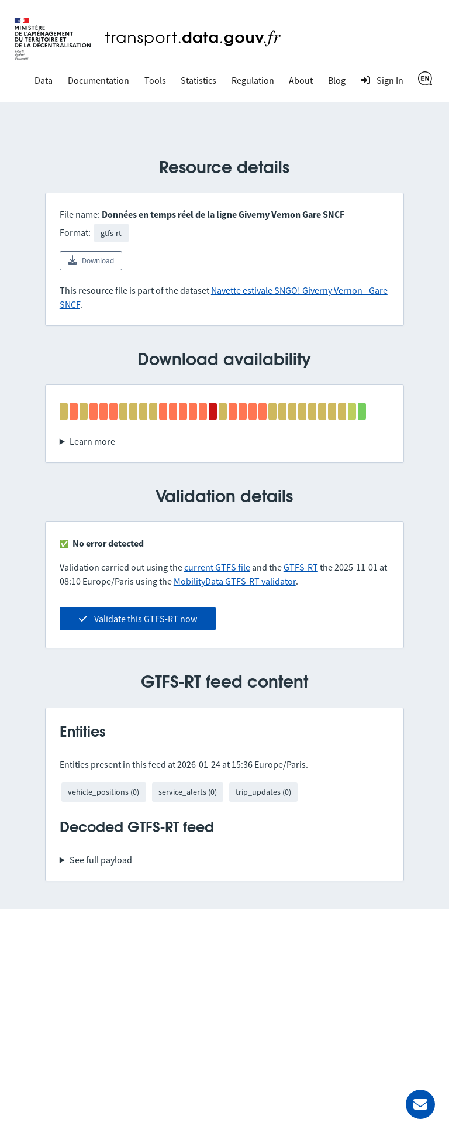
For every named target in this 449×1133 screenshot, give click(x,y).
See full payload (101, 860)
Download (91, 260)
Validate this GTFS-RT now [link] (137, 618)
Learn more (92, 441)
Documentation (98, 80)
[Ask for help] (420, 1104)
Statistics (198, 80)
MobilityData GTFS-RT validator (235, 581)
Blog (337, 80)
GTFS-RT (301, 567)
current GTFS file (217, 567)
